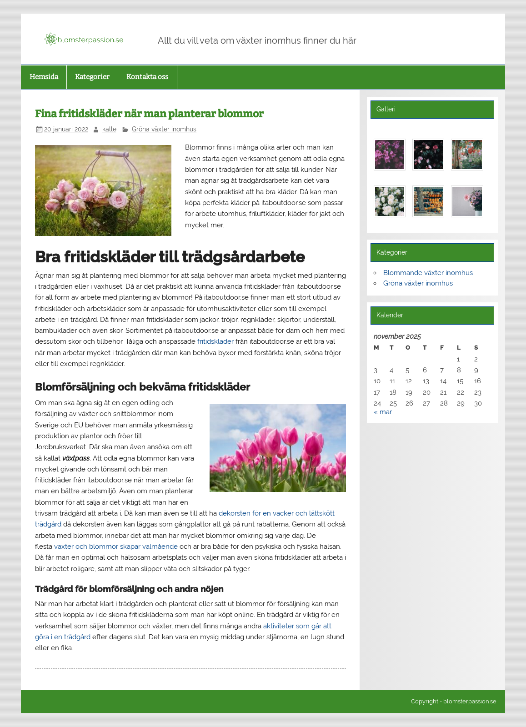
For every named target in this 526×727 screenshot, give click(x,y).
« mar (383, 412)
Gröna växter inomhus (164, 129)
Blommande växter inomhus (428, 273)
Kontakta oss (147, 77)
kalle (109, 129)
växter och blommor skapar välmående (116, 546)
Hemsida (44, 77)
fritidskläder (215, 341)
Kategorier (92, 77)
